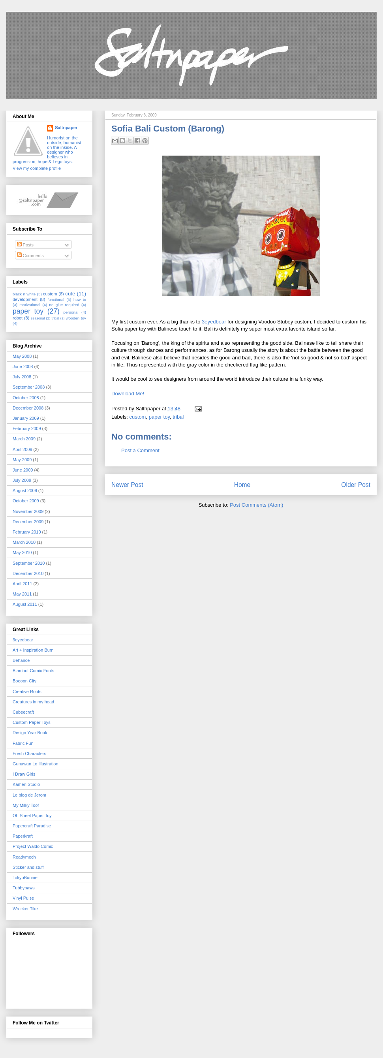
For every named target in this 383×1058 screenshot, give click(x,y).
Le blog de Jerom (29, 795)
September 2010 (29, 563)
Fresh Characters (29, 753)
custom (138, 417)
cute (70, 294)
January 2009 (26, 418)
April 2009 (22, 449)
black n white (24, 294)
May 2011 (22, 594)
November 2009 (28, 511)
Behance (21, 660)
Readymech (24, 857)
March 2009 (24, 438)
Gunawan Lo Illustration (35, 763)
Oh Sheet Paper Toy (32, 815)
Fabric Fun (23, 743)
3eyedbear (214, 322)
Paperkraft (23, 836)
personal (71, 312)
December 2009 (28, 521)
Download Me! (127, 394)
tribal (178, 417)
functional (55, 299)
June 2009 (23, 470)
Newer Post (127, 484)
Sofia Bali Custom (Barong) (167, 128)
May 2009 (22, 459)
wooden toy (76, 318)
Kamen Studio (26, 784)
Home (242, 484)
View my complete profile (37, 168)
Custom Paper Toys (32, 722)
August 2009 (25, 490)
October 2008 (26, 397)
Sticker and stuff (28, 867)
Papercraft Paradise (32, 825)
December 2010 (28, 573)
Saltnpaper (66, 127)
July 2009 (22, 480)
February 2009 (27, 428)
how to (79, 299)
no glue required (64, 305)
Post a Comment (140, 450)
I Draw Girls (24, 774)
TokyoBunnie (25, 877)
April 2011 (22, 583)
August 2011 (25, 604)
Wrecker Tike (25, 908)
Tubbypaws (24, 887)
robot (18, 318)
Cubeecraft (23, 712)
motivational (29, 305)
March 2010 (24, 542)
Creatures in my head (33, 701)
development (25, 299)
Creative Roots (27, 691)
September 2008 (29, 387)
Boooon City (24, 680)
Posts (25, 244)
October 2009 (26, 500)
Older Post (355, 484)
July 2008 (22, 376)
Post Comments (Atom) (256, 505)
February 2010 (27, 532)
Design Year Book (30, 732)
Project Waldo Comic (33, 846)
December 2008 (28, 408)
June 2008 (23, 366)
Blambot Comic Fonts (33, 670)
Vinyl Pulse (23, 898)
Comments (30, 255)
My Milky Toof (26, 805)
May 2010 (22, 552)
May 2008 (22, 356)
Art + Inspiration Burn (33, 650)
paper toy (159, 417)
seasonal (38, 318)
